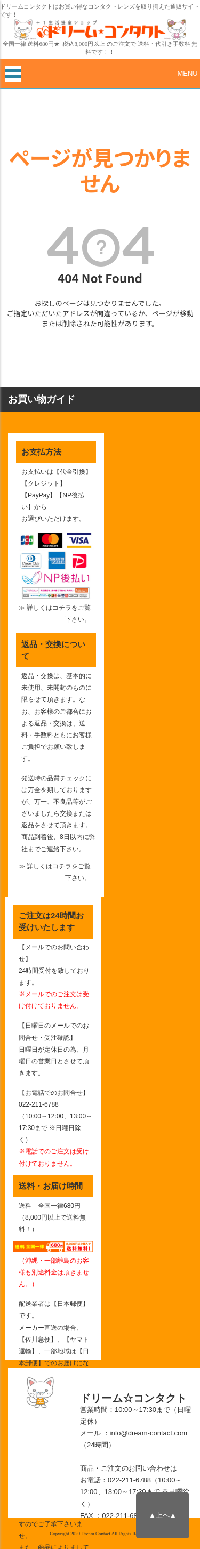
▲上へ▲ (162, 1515)
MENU (187, 73)
